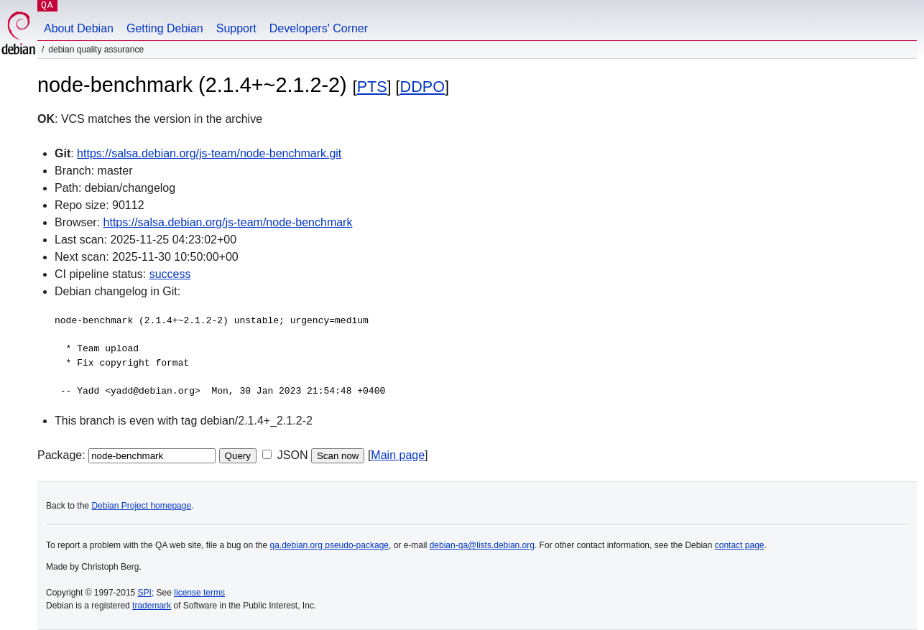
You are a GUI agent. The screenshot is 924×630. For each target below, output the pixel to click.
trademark (151, 606)
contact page (739, 545)
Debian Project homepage (141, 506)
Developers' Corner (318, 28)
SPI (145, 593)
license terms (199, 593)
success (170, 274)
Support (236, 28)
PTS (372, 87)
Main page (398, 455)
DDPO (422, 87)
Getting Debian (164, 28)
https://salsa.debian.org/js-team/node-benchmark (228, 222)
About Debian (79, 28)
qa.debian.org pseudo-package (329, 545)
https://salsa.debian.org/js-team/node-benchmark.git (209, 153)
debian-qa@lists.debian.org (482, 545)
